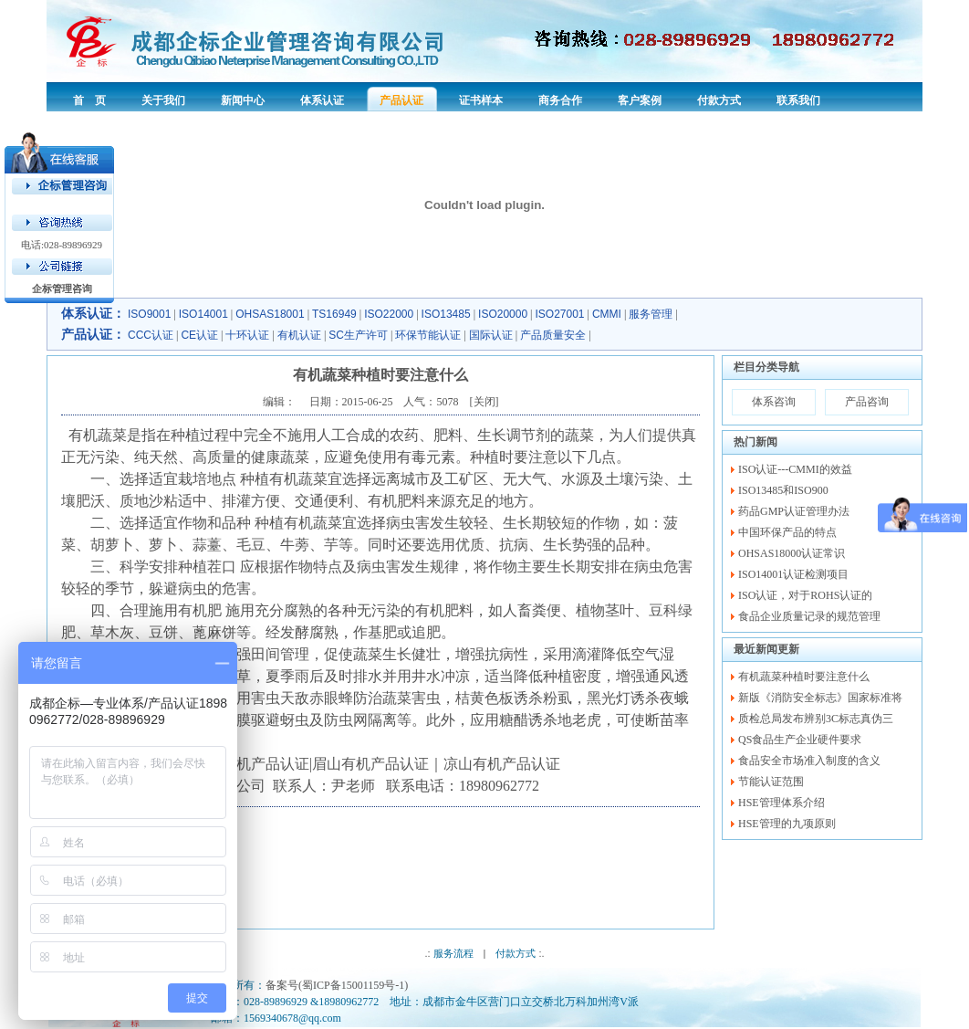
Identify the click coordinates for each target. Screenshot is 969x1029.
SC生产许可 (358, 335)
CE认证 (199, 335)
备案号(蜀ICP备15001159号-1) (337, 985)
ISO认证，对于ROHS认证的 (805, 595)
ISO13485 (446, 314)
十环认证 (247, 335)
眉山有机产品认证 (370, 764)
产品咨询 (867, 401)
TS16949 (334, 314)
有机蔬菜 (97, 435)
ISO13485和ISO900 (783, 490)
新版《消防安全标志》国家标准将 (820, 697)
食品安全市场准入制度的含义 (809, 760)
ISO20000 (502, 314)
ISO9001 (149, 314)
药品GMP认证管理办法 (793, 511)
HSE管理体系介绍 (781, 802)
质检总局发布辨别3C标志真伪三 (815, 718)
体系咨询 (774, 401)
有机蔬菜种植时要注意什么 (804, 676)
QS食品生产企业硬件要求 (799, 739)
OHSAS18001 (269, 314)
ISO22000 (388, 314)
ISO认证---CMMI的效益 (795, 469)
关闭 (484, 401)
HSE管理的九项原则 (787, 823)
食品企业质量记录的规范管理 (809, 616)
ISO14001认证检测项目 (793, 574)
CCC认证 (150, 335)
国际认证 (491, 335)
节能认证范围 (771, 781)
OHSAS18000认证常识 (791, 553)
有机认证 (299, 335)
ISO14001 (203, 314)
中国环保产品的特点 (787, 532)
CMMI (606, 314)
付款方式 (515, 953)
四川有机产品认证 (251, 764)
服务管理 (650, 314)
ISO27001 (560, 314)
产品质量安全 (553, 335)
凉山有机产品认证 (501, 764)
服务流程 (453, 953)
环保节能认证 (428, 335)
